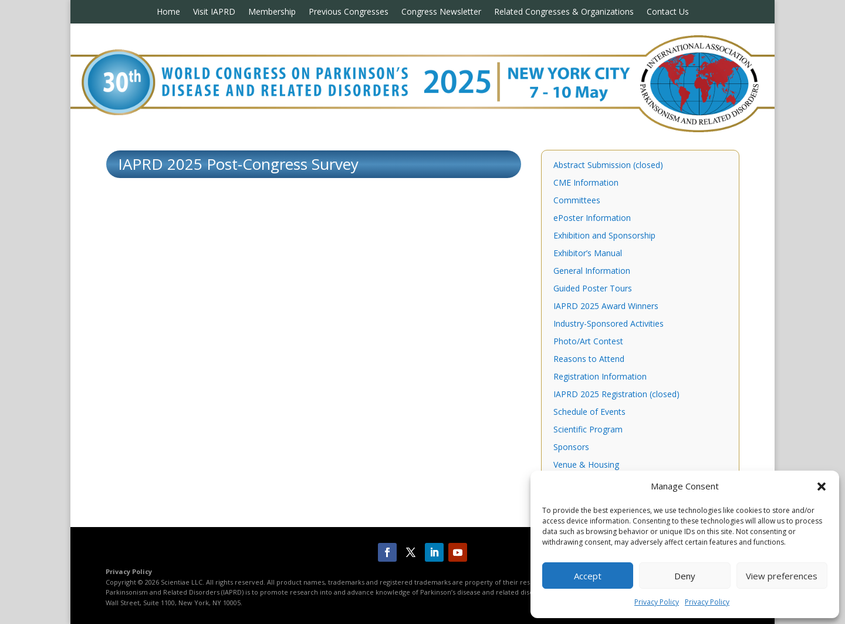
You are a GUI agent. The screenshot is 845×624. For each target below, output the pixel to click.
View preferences (781, 576)
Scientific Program (588, 430)
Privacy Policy (656, 602)
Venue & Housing (586, 465)
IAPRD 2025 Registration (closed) (616, 395)
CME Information (585, 183)
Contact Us (668, 12)
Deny (684, 576)
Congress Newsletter (441, 12)
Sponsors (571, 447)
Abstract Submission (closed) (608, 165)
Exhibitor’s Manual (587, 254)
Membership (272, 12)
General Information (591, 271)
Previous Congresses (348, 12)
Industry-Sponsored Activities (608, 324)
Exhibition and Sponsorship (604, 236)
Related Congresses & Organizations (564, 12)
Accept (587, 576)
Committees (576, 201)
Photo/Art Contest (588, 342)
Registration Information (600, 377)
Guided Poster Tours (592, 289)
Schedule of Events (589, 412)
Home (168, 12)
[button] (821, 486)
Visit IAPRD (214, 12)
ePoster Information (592, 218)
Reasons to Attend (588, 359)
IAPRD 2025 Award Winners (605, 306)
